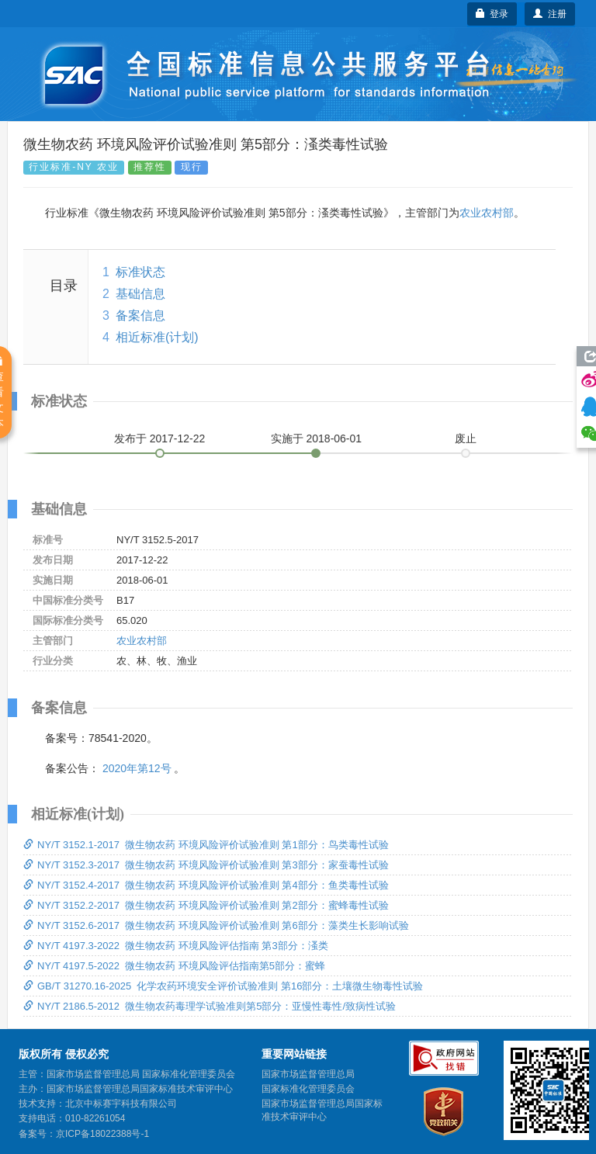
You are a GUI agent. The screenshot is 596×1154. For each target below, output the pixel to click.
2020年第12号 (137, 768)
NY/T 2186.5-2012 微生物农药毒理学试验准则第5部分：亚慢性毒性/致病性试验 (209, 1006)
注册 (550, 14)
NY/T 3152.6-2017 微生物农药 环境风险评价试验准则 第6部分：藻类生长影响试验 (216, 925)
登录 (492, 14)
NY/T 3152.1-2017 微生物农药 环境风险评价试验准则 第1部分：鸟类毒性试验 (206, 845)
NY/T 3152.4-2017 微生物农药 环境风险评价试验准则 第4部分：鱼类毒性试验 (206, 885)
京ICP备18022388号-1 (102, 1133)
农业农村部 (486, 212)
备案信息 (140, 315)
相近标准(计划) (157, 337)
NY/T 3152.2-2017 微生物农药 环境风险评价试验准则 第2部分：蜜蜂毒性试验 (206, 905)
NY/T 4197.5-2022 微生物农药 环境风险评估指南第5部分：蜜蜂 (174, 966)
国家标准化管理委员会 (308, 1088)
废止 (465, 438)
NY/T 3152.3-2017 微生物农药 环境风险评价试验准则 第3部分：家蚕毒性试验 (206, 865)
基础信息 (140, 293)
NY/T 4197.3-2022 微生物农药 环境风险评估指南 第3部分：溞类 (175, 945)
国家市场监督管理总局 (308, 1074)
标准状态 (140, 272)
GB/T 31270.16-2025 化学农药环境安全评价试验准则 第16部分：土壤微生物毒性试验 (223, 986)
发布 (160, 438)
